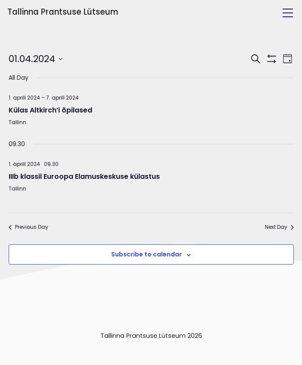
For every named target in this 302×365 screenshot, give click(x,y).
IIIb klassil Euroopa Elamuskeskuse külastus (84, 176)
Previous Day (28, 227)
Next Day (279, 227)
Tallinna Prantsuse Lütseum (62, 12)
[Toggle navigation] (288, 13)
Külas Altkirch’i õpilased (50, 110)
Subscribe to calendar (146, 254)
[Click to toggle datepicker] (35, 59)
